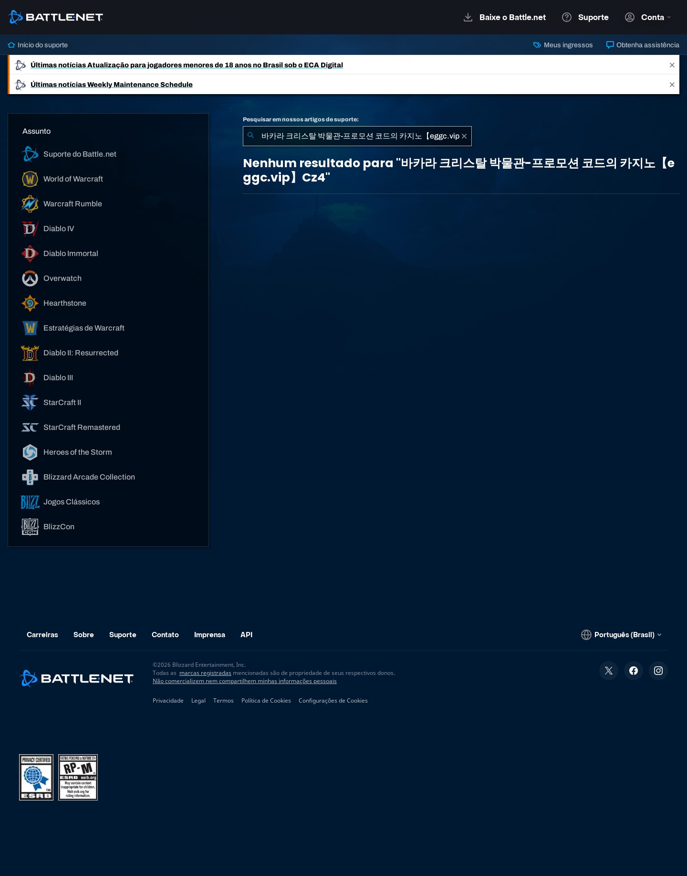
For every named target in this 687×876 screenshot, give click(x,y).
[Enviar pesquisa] (250, 136)
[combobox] (357, 136)
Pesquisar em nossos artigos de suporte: (301, 119)
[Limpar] (464, 136)
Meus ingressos (563, 45)
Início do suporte (38, 45)
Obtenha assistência (642, 45)
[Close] (672, 65)
